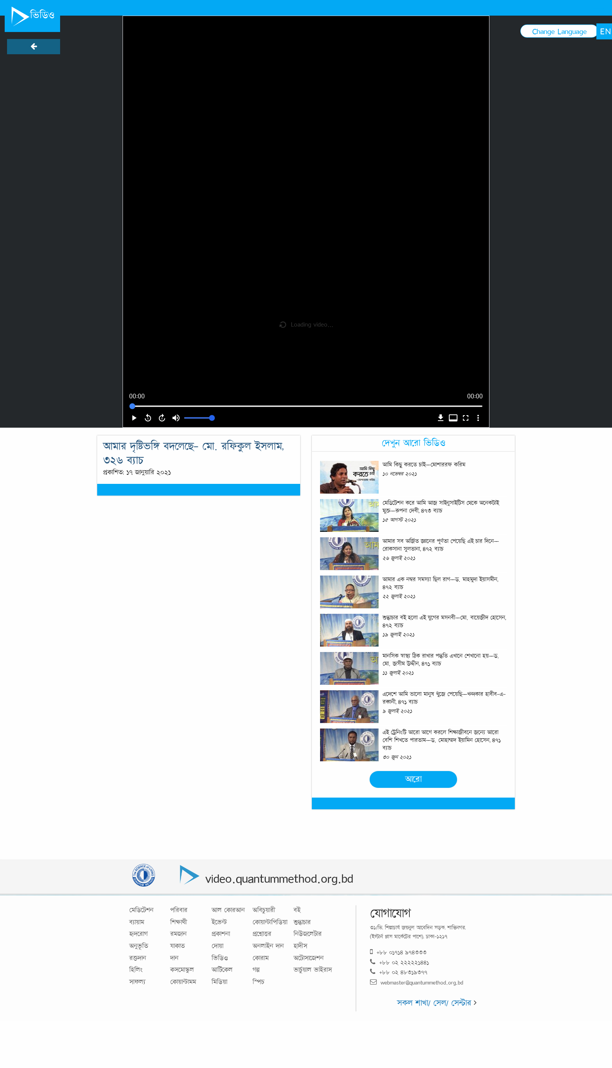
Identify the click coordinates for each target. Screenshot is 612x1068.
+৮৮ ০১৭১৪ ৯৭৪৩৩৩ (398, 952)
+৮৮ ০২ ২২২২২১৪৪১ (399, 962)
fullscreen (465, 418)
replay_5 (148, 418)
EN (605, 31)
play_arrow (134, 418)
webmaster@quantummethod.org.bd (416, 982)
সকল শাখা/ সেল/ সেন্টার (437, 1002)
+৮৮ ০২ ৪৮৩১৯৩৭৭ (398, 972)
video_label (453, 418)
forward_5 (162, 418)
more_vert (478, 418)
